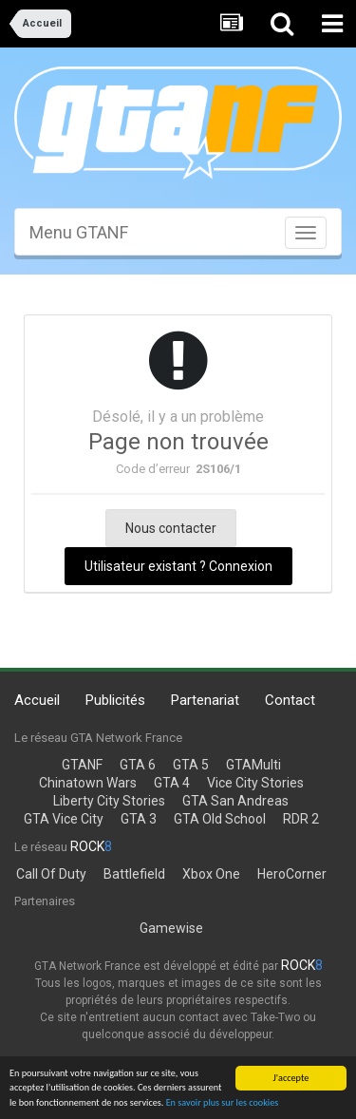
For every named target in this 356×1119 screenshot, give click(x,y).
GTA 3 (139, 818)
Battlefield (134, 874)
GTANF (82, 764)
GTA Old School (220, 818)
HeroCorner (292, 874)
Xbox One (211, 874)
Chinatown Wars (88, 782)
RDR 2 (301, 818)
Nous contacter (170, 528)
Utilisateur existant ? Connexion (178, 566)
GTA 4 (172, 782)
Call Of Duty (51, 874)
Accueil (37, 700)
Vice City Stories (255, 782)
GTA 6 (138, 764)
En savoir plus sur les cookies (222, 1103)
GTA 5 (191, 764)
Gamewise (171, 928)
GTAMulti (253, 764)
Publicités (115, 700)
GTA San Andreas (235, 800)
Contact (290, 700)
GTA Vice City (63, 818)
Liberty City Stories (109, 800)
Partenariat (205, 700)
